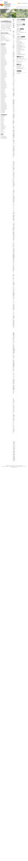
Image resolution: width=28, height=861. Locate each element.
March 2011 (3, 93)
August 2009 (3, 109)
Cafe (2, 117)
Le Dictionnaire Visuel (21, 43)
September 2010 (4, 96)
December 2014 (4, 50)
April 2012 (3, 80)
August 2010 (3, 97)
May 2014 (3, 57)
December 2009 (4, 105)
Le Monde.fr (19, 48)
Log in (2, 135)
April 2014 (3, 58)
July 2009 (3, 110)
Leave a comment (14, 458)
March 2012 (3, 81)
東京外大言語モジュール (21, 68)
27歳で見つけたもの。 (5, 37)
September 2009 (4, 108)
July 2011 (3, 89)
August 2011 (3, 88)
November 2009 (4, 106)
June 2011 (3, 90)
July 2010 (3, 98)
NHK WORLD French (21, 49)
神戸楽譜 (18, 73)
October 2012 (3, 75)
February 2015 (3, 48)
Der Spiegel (19, 30)
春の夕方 (3, 36)
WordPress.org (3, 138)
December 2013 (4, 62)
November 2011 (4, 85)
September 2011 (4, 87)
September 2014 (4, 53)
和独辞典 (18, 34)
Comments (25, 3)
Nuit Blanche (7, 3)
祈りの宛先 (13, 23)
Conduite (14, 452)
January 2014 (3, 61)
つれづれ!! (19, 52)
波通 (18, 26)
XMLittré (18, 51)
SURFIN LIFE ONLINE (21, 25)
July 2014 (3, 55)
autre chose (3, 115)
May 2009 (3, 112)
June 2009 (3, 111)
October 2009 (3, 107)
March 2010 (3, 102)
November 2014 (4, 51)
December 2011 (4, 84)
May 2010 (3, 100)
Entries (3, 136)
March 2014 (3, 59)
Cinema (2, 118)
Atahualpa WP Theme (14, 466)
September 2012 (4, 76)
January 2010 (3, 104)
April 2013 (3, 69)
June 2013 (3, 67)
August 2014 (3, 54)
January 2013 (3, 72)
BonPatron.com (20, 38)
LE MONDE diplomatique (21, 47)
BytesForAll (21, 466)
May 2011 (3, 91)
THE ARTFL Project (20, 50)
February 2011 (3, 94)
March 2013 (3, 70)
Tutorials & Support (14, 467)
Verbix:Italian (19, 22)
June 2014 (3, 56)
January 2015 (3, 49)
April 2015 (3, 46)
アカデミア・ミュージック (22, 72)
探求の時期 (3, 38)
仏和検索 (18, 53)
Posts (20, 3)
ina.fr (18, 40)
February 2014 (3, 60)
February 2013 (3, 71)
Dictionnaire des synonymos (22, 39)
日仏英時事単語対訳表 (21, 54)
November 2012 (4, 74)
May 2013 (3, 68)
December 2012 (4, 73)
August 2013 (3, 65)
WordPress (7, 466)
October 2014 (3, 52)
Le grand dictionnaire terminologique (20, 46)
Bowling (2, 116)
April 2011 (3, 92)
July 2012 (3, 78)
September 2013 (4, 64)
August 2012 (3, 77)
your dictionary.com (20, 67)
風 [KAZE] (19, 62)
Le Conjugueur (19, 42)
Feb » (9, 28)
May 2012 (3, 79)
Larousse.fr (19, 41)
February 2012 (3, 82)
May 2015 (3, 45)
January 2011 (3, 95)
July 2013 (3, 66)
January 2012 (3, 83)
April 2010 (3, 101)
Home (1, 0)
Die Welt (18, 31)
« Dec (3, 28)
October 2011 (3, 86)
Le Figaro (19, 44)
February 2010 (3, 103)
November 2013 (4, 63)
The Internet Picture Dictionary (20, 66)
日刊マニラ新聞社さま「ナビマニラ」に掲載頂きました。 (6, 40)
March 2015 (3, 47)
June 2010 (3, 99)
